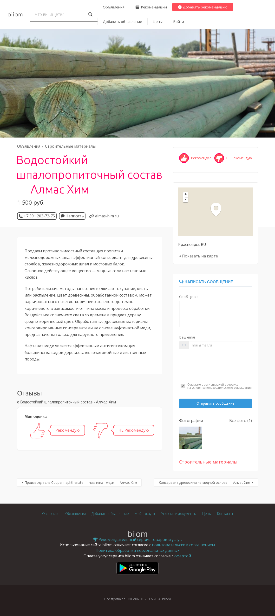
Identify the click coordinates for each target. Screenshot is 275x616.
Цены (158, 21)
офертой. (183, 556)
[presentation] (215, 366)
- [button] (185, 199)
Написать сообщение (206, 282)
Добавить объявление (122, 21)
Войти (178, 21)
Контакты (225, 513)
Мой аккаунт (145, 513)
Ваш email (187, 337)
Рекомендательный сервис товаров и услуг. (137, 539)
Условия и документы (178, 513)
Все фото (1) (240, 420)
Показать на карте (200, 256)
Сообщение (188, 296)
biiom (15, 14)
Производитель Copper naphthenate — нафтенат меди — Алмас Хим (81, 482)
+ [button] (185, 194)
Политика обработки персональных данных (137, 550)
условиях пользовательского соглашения (222, 388)
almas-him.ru (107, 216)
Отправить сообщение (215, 403)
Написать (72, 216)
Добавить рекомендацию (202, 7)
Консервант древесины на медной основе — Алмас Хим (204, 482)
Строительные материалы (70, 146)
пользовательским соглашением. (184, 544)
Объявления (113, 7)
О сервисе (50, 513)
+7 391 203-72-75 (39, 216)
